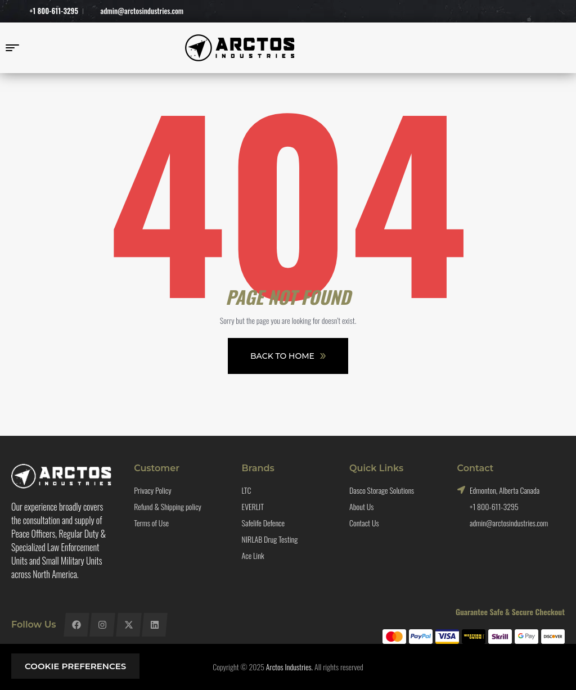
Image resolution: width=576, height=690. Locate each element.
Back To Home (288, 356)
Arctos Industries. (289, 667)
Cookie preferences (75, 666)
